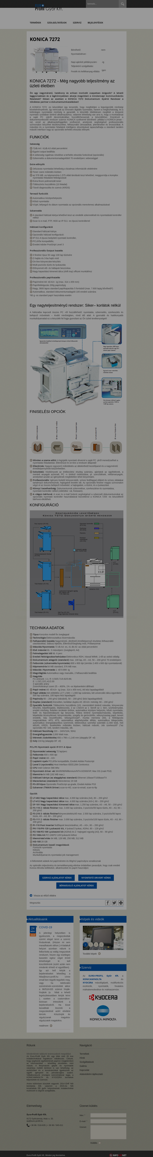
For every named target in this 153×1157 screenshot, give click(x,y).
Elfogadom (33, 588)
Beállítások (60, 588)
